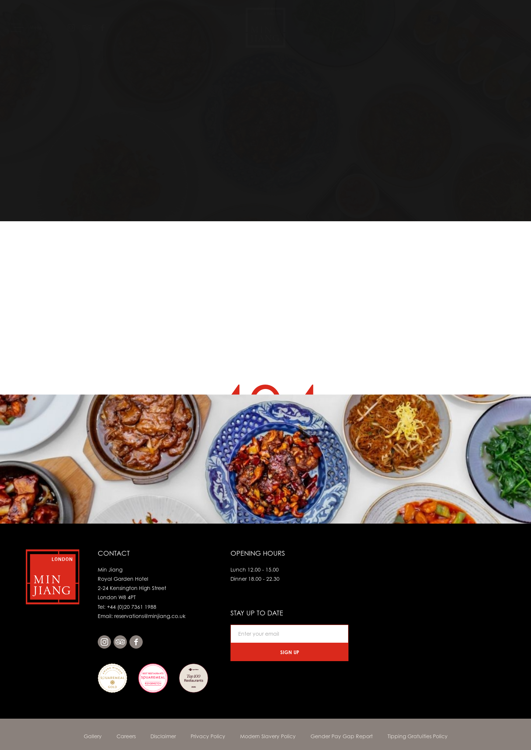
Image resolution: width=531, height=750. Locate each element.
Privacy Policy (208, 736)
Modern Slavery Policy (268, 736)
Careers (126, 736)
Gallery (93, 736)
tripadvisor (120, 642)
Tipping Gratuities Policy (418, 736)
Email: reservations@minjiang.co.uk (141, 616)
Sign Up (289, 652)
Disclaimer (163, 736)
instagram (104, 642)
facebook (136, 642)
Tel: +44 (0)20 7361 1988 (127, 607)
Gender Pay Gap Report (341, 736)
